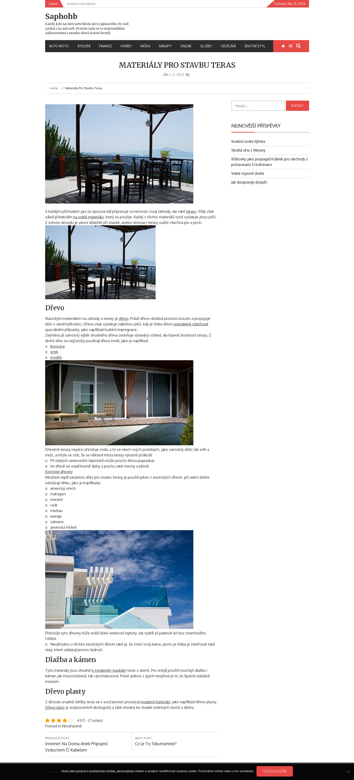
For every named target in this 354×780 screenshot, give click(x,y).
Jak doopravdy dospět (249, 182)
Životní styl (254, 46)
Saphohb (61, 16)
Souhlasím (274, 771)
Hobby (126, 46)
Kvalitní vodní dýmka (248, 141)
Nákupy (165, 46)
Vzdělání (228, 46)
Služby (206, 46)
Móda (145, 46)
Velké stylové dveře (247, 173)
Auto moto (59, 46)
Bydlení (84, 46)
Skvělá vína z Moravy (248, 150)
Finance (105, 46)
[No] (348, 771)
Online (185, 46)
